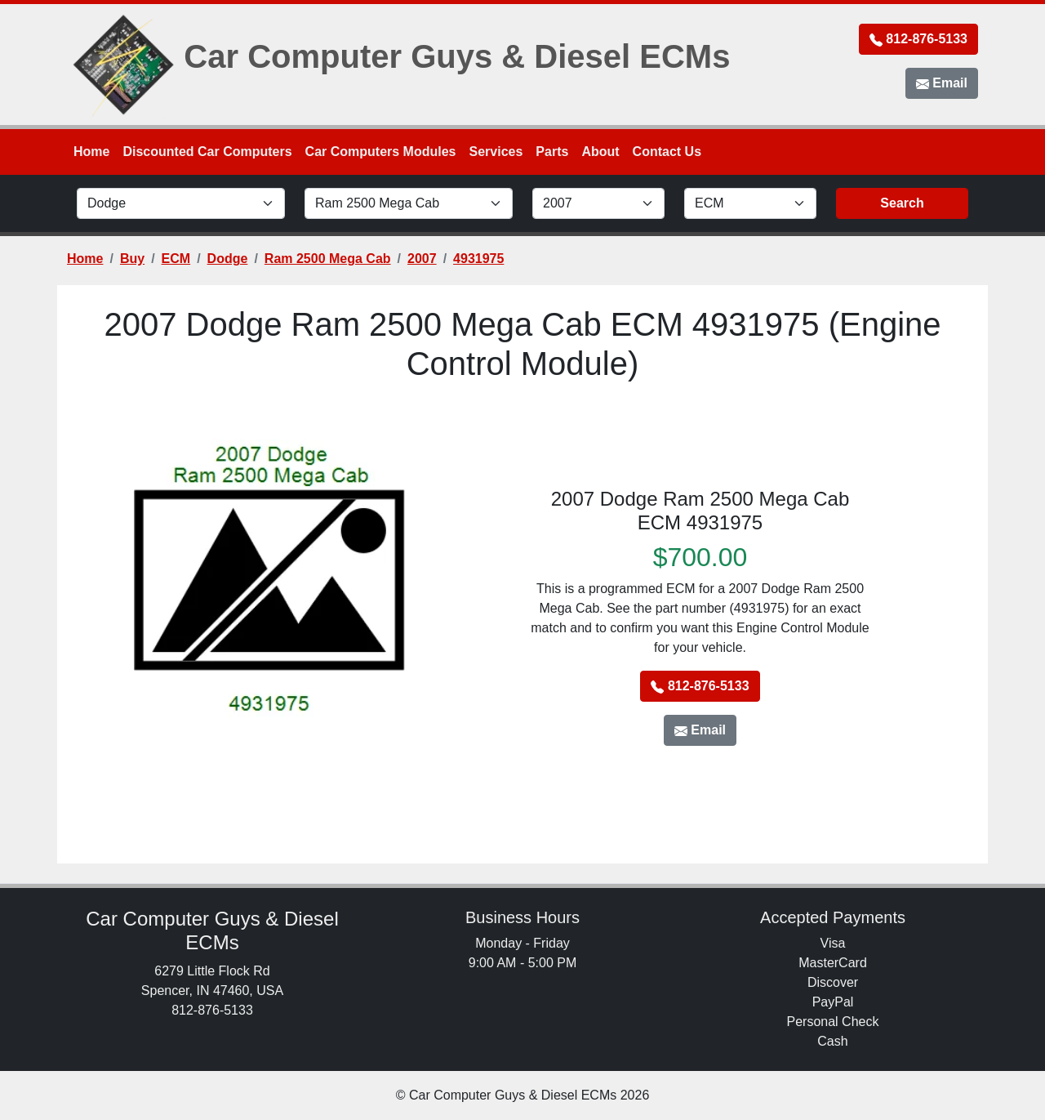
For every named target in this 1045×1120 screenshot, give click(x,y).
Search (901, 203)
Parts (552, 151)
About (600, 151)
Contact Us (667, 151)
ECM (176, 258)
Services (496, 151)
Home (91, 151)
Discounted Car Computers (206, 151)
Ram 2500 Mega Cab (328, 258)
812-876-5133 (918, 39)
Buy (132, 258)
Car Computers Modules (380, 151)
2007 (422, 258)
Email (941, 83)
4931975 (478, 258)
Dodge (227, 258)
